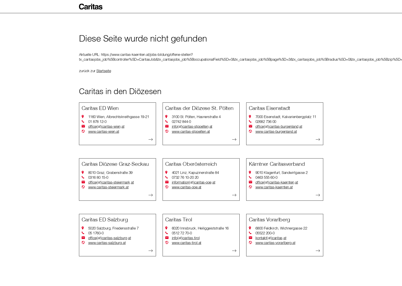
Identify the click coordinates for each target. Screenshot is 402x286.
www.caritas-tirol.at (186, 242)
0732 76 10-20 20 (185, 177)
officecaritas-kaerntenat (276, 182)
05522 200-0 (265, 233)
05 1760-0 (96, 233)
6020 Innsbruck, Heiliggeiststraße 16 (200, 228)
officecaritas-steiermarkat (111, 182)
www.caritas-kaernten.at (274, 187)
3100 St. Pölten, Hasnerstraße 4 (196, 116)
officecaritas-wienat (106, 126)
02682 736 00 (265, 121)
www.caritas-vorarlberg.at (275, 242)
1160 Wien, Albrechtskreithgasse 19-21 (118, 116)
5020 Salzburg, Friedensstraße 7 (113, 228)
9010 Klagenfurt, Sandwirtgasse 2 (281, 172)
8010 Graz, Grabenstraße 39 (110, 172)
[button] (91, 6)
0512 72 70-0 (182, 233)
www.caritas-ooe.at (186, 187)
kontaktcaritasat (270, 237)
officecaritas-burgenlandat (278, 126)
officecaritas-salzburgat (109, 237)
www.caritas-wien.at (103, 131)
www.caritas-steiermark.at (108, 187)
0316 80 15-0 (98, 177)
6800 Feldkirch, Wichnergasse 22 (281, 228)
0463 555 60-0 (266, 177)
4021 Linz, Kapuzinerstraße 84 (195, 172)
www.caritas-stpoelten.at (191, 131)
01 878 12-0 (97, 121)
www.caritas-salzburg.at (107, 242)
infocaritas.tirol (186, 237)
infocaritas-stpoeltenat (192, 126)
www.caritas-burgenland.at (276, 131)
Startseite (103, 70)
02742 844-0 (181, 121)
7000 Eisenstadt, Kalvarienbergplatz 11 (285, 116)
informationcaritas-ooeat (193, 182)
